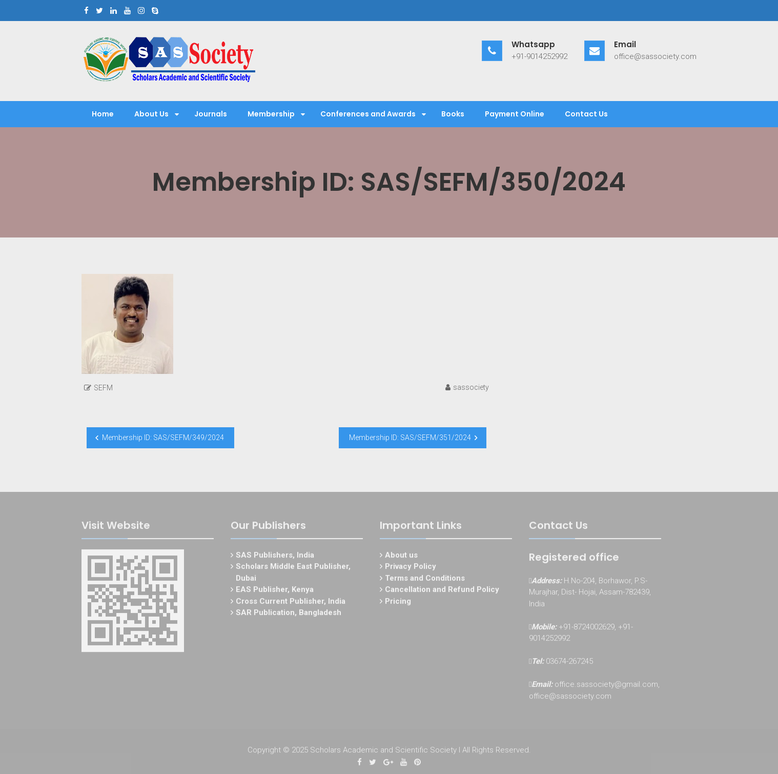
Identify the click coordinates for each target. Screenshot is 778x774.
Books (452, 114)
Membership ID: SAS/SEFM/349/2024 (163, 437)
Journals (210, 114)
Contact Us (586, 114)
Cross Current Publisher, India (290, 602)
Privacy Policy (410, 567)
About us (401, 556)
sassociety (471, 387)
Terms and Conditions (425, 579)
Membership (271, 114)
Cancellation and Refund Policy (442, 591)
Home (103, 114)
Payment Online (514, 114)
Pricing (398, 602)
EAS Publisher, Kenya (275, 591)
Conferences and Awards (368, 114)
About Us (151, 114)
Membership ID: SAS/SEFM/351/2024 (410, 437)
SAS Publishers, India (275, 556)
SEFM (103, 388)
